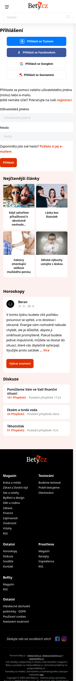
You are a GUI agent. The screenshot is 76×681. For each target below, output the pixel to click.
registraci (64, 100)
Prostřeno (46, 544)
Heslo (4, 127)
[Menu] (7, 7)
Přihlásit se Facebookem (36, 52)
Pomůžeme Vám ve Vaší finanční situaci (32, 391)
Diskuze (8, 556)
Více (46, 350)
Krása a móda (12, 482)
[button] (68, 17)
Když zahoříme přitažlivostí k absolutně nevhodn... (19, 218)
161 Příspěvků (16, 397)
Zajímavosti (10, 518)
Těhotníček (15, 426)
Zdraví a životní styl (15, 487)
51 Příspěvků (15, 430)
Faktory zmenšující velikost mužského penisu (19, 266)
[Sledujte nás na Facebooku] (56, 639)
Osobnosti (9, 523)
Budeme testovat (49, 482)
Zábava (7, 508)
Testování (46, 475)
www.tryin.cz (34, 655)
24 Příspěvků (15, 414)
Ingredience (46, 561)
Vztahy (7, 528)
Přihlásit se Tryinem (36, 41)
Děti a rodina (11, 503)
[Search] (38, 17)
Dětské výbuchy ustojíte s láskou (52, 262)
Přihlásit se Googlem (36, 63)
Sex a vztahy (11, 493)
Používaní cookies (14, 616)
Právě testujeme (49, 487)
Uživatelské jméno (14, 109)
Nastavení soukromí (16, 621)
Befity (7, 577)
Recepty (43, 556)
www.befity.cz (36, 658)
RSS (5, 533)
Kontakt (8, 566)
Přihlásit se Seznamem (36, 75)
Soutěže (8, 561)
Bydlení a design (13, 498)
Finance (8, 513)
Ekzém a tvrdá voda (22, 410)
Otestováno (46, 493)
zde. (42, 674)
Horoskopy (10, 551)
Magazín (9, 475)
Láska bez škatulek (51, 214)
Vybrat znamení (20, 363)
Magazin (8, 584)
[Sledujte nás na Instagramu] (63, 639)
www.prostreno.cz (52, 655)
